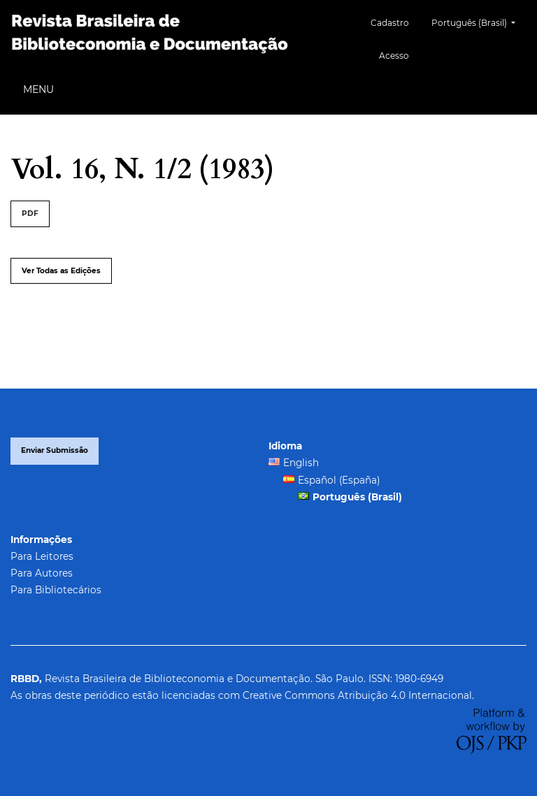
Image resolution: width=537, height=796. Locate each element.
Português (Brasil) (479, 21)
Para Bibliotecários (55, 589)
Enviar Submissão (54, 450)
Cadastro (390, 22)
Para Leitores (41, 556)
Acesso (394, 55)
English (301, 462)
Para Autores (41, 573)
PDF (30, 213)
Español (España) (339, 480)
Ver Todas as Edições (61, 270)
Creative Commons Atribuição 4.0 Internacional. (358, 695)
